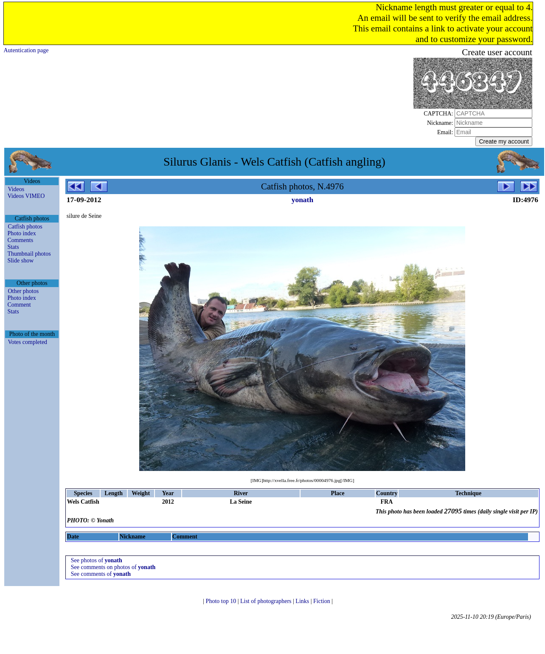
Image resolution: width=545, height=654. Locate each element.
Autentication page (25, 50)
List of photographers (266, 601)
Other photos (23, 291)
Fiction (322, 601)
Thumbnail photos (29, 254)
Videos (16, 189)
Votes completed (27, 342)
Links (302, 601)
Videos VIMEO (26, 196)
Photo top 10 (222, 601)
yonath (303, 199)
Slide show (20, 260)
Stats (13, 247)
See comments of (101, 574)
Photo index (21, 233)
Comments (20, 240)
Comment (19, 305)
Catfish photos (25, 226)
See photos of (96, 560)
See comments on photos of (113, 567)
